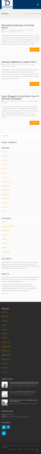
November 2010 (6, 186)
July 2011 (4, 164)
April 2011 (5, 177)
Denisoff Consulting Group (10, 445)
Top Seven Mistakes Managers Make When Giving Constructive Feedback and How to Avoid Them (24, 383)
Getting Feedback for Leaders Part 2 (19, 62)
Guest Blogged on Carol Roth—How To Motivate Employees (20, 97)
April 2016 (5, 151)
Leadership (5, 243)
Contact (37, 451)
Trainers (26, 449)
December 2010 (6, 181)
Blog (37, 449)
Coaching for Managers (27, 30)
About (14, 449)
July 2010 (4, 203)
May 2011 (5, 173)
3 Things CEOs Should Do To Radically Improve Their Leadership (23, 400)
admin (16, 30)
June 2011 (5, 168)
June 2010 (5, 207)
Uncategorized (6, 252)
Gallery (32, 449)
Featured (10, 32)
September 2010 (6, 194)
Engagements (6, 230)
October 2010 (6, 190)
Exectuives (4, 32)
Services (20, 449)
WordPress (4, 447)
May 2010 (5, 211)
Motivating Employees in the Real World (18, 26)
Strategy (4, 247)
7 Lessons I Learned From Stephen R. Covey (22, 392)
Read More (34, 49)
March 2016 (5, 156)
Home (24, 13)
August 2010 (5, 198)
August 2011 (5, 160)
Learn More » (5, 293)
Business (4, 222)
